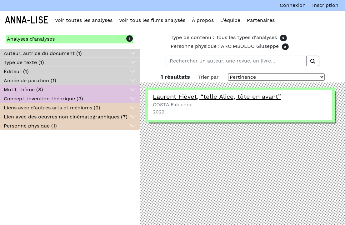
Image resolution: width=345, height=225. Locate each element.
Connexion (293, 5)
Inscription (325, 5)
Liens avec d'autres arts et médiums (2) (52, 108)
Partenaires (261, 20)
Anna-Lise (26, 20)
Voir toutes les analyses (83, 20)
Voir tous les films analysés (152, 20)
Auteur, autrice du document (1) (43, 53)
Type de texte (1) (24, 62)
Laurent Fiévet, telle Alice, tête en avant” (217, 96)
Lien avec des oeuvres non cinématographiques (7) (66, 117)
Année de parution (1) (30, 80)
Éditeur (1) (16, 71)
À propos (203, 20)
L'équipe (230, 20)
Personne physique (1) (30, 126)
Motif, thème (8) (23, 89)
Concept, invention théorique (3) (43, 99)
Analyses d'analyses (31, 39)
